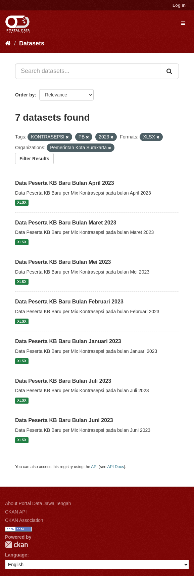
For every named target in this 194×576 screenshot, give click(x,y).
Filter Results (34, 158)
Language (16, 555)
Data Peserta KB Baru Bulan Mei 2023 (63, 262)
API (94, 466)
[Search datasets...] (88, 71)
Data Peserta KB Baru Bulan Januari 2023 (68, 341)
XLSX (21, 203)
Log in (179, 5)
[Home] (8, 43)
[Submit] (170, 71)
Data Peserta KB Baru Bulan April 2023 (64, 183)
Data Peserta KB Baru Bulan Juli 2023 (63, 381)
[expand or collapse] (183, 23)
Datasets (31, 43)
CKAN (16, 544)
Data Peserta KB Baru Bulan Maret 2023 (65, 222)
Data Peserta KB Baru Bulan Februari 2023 (69, 301)
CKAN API (16, 512)
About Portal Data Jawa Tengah (38, 503)
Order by (25, 94)
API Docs (115, 466)
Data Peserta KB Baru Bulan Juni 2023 (64, 420)
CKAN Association (24, 520)
